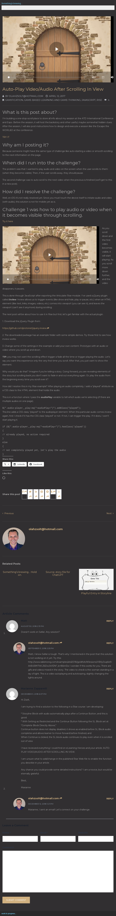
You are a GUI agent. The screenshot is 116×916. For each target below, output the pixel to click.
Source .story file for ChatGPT (58, 573)
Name (6, 832)
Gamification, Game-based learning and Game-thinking (43, 100)
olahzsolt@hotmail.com (26, 96)
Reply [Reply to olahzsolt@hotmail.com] (110, 643)
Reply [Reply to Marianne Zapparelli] (110, 688)
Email (44, 832)
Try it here (7, 221)
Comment (8, 847)
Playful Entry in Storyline (96, 593)
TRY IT (5, 137)
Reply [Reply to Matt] (110, 621)
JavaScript (89, 100)
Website (83, 832)
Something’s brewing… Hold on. (20, 573)
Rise (99, 100)
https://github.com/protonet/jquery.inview (25, 328)
